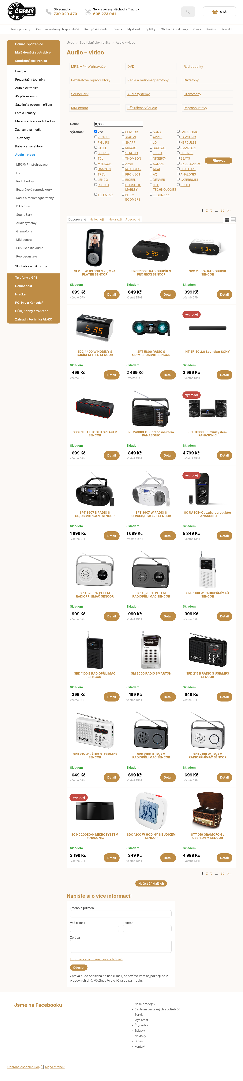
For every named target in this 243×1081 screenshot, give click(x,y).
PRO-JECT (132, 174)
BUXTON (159, 148)
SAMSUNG (188, 137)
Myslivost (141, 1020)
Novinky (140, 1036)
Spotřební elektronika (95, 42)
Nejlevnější (97, 219)
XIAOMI (130, 137)
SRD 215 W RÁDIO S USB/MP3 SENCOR (95, 756)
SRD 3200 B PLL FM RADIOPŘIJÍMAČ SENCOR (151, 594)
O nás (138, 1041)
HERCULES (188, 142)
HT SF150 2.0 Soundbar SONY (207, 352)
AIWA (129, 164)
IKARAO (103, 185)
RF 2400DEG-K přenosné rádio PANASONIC (151, 434)
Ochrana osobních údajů (25, 1067)
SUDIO (185, 185)
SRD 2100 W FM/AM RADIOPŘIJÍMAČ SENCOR (207, 756)
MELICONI (105, 164)
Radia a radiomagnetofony (148, 80)
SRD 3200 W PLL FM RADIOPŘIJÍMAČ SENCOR (95, 594)
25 (222, 210)
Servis (138, 1014)
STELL (102, 148)
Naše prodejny (144, 1004)
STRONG (131, 153)
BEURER (103, 153)
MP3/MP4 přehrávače (88, 66)
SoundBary (79, 94)
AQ (155, 174)
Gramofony (192, 94)
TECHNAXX (161, 195)
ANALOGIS (188, 174)
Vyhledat (188, 12)
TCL (100, 158)
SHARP (130, 142)
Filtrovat (218, 160)
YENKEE (104, 137)
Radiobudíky (193, 66)
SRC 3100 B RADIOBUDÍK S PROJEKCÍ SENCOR (151, 273)
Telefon (128, 923)
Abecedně (132, 219)
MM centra (79, 108)
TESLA (157, 153)
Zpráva (75, 937)
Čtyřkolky (141, 1025)
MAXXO (130, 148)
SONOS (158, 164)
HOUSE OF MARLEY (133, 187)
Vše (100, 132)
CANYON (104, 169)
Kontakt (139, 1046)
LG (155, 142)
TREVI (102, 174)
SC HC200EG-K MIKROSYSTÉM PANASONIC (94, 836)
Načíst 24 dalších (151, 883)
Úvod (70, 42)
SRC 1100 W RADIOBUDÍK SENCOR (207, 273)
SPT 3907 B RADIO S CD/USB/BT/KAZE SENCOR (94, 514)
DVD (130, 66)
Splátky (139, 1030)
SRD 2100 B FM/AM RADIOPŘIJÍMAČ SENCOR (151, 756)
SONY (157, 132)
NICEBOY (159, 158)
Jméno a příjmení (82, 908)
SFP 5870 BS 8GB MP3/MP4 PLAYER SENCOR (95, 273)
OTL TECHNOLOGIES (163, 187)
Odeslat (78, 967)
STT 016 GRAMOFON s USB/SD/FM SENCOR (207, 836)
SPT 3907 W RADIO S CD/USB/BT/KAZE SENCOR (151, 514)
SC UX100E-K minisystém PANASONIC (208, 434)
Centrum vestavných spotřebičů (157, 1009)
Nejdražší (115, 219)
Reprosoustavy (195, 108)
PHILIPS (103, 142)
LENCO (103, 180)
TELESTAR (105, 195)
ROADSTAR (133, 169)
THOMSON (133, 158)
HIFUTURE (188, 169)
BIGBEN (130, 180)
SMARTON (188, 148)
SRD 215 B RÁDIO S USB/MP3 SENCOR (207, 675)
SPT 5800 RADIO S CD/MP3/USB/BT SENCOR (151, 353)
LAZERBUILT (189, 180)
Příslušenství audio (142, 108)
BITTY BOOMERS (132, 197)
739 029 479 (65, 14)
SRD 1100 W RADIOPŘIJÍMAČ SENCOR (207, 594)
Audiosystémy (138, 94)
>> (229, 210)
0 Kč (223, 12)
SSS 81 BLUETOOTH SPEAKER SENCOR (95, 434)
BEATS (185, 158)
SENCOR (131, 132)
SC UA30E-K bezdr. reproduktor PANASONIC (207, 514)
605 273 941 (104, 14)
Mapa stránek (55, 1067)
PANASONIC (189, 132)
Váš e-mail (77, 923)
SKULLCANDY (190, 164)
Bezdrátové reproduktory (90, 80)
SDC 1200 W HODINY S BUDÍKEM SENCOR (151, 836)
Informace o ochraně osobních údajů (96, 959)
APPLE (157, 137)
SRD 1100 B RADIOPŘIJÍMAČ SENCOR (94, 675)
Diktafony (191, 80)
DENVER (159, 180)
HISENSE (186, 153)
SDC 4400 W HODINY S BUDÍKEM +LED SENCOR (95, 353)
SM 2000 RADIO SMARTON (151, 673)
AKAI (156, 169)
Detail (111, 294)
